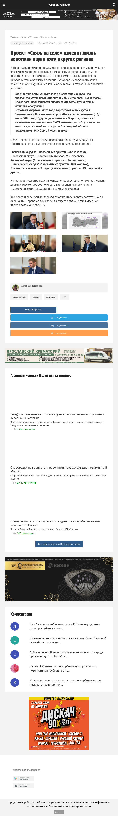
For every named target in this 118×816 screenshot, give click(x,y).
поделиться (59, 317)
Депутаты (50, 297)
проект (36, 297)
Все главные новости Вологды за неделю (59, 544)
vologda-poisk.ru (59, 5)
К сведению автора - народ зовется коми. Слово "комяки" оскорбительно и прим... (68, 640)
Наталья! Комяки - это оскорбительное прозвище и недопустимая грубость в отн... (63, 668)
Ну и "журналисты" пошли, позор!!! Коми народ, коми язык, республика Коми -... (65, 626)
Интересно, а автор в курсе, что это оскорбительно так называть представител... (66, 682)
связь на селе (19, 297)
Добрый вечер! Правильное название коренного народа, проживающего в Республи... (67, 654)
